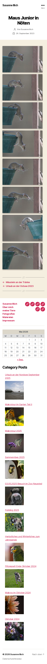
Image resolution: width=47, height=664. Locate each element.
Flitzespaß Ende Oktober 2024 (20, 566)
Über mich (8, 307)
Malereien (8, 317)
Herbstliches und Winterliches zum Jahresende (22, 538)
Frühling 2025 (12, 510)
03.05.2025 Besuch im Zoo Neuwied (23, 483)
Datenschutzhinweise (12, 659)
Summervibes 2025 (15, 457)
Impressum (9, 320)
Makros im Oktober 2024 (18, 592)
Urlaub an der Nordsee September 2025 (22, 376)
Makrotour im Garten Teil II (18, 404)
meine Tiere (9, 310)
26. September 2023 (25, 33)
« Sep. (20, 359)
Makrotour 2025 (13, 431)
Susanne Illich (10, 5)
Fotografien (9, 314)
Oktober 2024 (12, 619)
